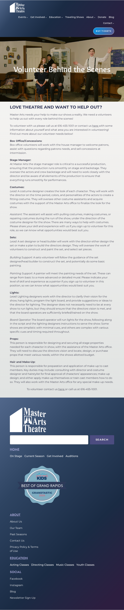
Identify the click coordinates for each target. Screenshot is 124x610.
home (14, 449)
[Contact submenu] (113, 23)
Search (102, 439)
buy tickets (103, 31)
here (95, 125)
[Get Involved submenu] (46, 17)
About (15, 514)
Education (19, 558)
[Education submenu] (62, 17)
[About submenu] (94, 17)
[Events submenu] (27, 17)
